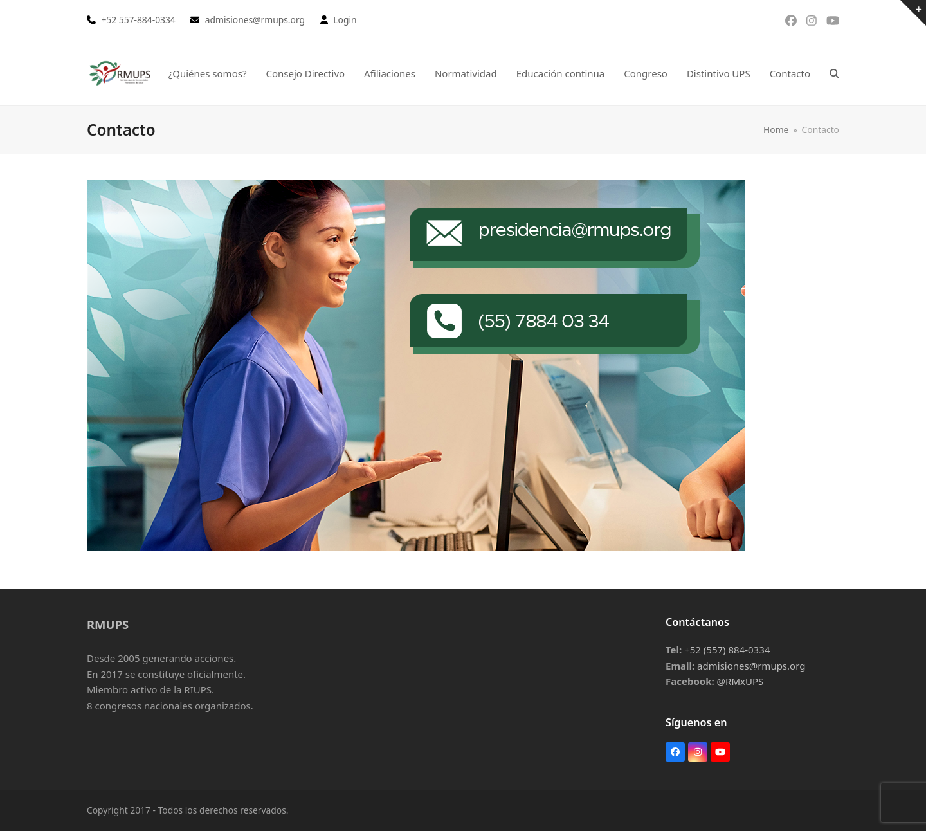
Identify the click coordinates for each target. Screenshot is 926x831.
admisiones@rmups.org (751, 665)
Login (344, 20)
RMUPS (108, 624)
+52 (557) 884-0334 (727, 649)
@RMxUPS (740, 681)
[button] (834, 73)
